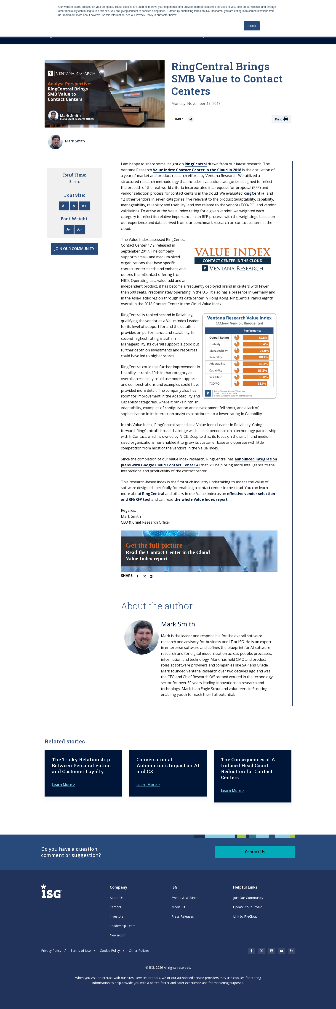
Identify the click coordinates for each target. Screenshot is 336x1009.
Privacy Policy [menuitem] (51, 950)
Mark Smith (178, 624)
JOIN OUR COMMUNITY (74, 248)
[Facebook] (138, 575)
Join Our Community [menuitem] (248, 897)
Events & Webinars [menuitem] (185, 897)
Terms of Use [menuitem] (80, 950)
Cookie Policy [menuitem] (110, 950)
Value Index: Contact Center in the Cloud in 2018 (197, 169)
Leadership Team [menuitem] (123, 926)
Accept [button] (252, 25)
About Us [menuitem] (116, 897)
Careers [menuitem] (115, 907)
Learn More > (63, 784)
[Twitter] (145, 576)
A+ (84, 205)
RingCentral (196, 163)
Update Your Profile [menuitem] (247, 907)
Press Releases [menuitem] (182, 916)
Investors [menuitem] (116, 916)
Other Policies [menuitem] (139, 950)
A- (64, 205)
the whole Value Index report (201, 499)
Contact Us (255, 851)
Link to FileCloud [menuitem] (245, 916)
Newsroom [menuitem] (118, 935)
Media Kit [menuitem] (178, 907)
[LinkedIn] (151, 576)
